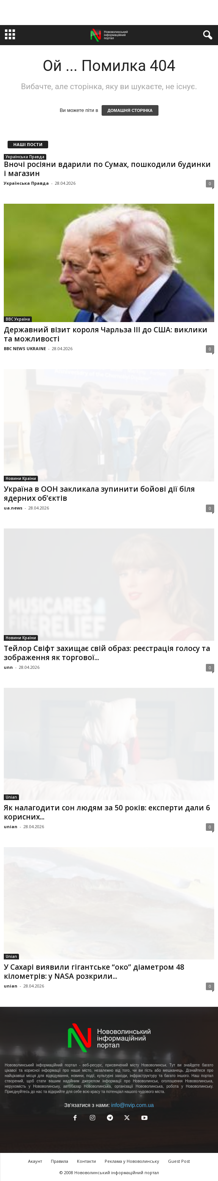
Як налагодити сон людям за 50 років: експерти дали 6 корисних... (107, 812)
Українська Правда (25, 156)
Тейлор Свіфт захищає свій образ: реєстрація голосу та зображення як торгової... (107, 652)
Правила (59, 1161)
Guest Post (179, 1161)
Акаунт (35, 1161)
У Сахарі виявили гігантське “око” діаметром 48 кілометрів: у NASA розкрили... (94, 971)
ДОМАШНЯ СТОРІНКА (129, 110)
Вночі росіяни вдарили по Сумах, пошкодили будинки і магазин (107, 168)
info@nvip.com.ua (132, 1105)
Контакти (86, 1161)
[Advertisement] (109, 12)
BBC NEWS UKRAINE (25, 348)
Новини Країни (21, 478)
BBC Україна (18, 319)
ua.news (13, 508)
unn (8, 667)
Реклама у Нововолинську (132, 1161)
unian (10, 826)
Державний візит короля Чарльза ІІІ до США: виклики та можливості (105, 334)
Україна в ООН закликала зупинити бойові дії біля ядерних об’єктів (99, 493)
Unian (11, 797)
